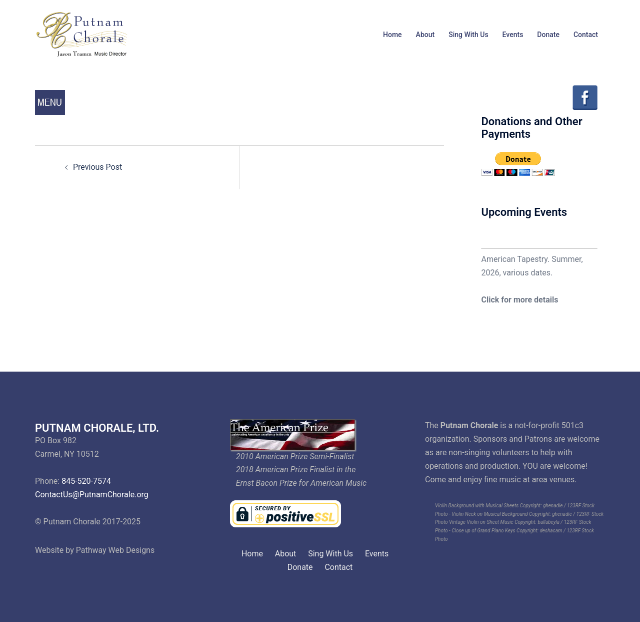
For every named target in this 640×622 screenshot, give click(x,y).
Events (513, 35)
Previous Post (97, 167)
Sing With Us (468, 35)
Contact (586, 35)
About (425, 35)
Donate (548, 35)
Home (392, 35)
